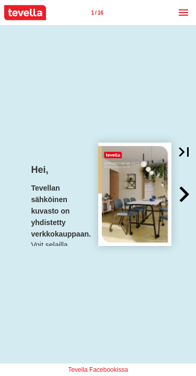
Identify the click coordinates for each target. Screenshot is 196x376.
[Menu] (183, 12)
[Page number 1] (97, 12)
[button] (184, 194)
